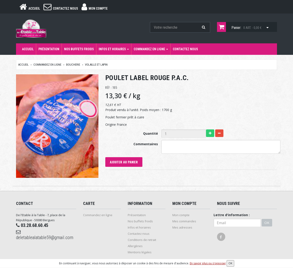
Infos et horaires (114, 49)
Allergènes (135, 246)
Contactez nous (185, 49)
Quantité (150, 133)
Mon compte (181, 215)
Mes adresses (182, 227)
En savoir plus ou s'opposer (208, 263)
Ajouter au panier (124, 161)
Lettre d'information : (232, 215)
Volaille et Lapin (96, 64)
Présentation (48, 49)
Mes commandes (184, 221)
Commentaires (145, 144)
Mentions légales (140, 252)
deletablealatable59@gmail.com (44, 235)
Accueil (28, 49)
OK (266, 222)
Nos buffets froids (79, 49)
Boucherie (73, 64)
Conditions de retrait (142, 240)
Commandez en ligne (151, 49)
